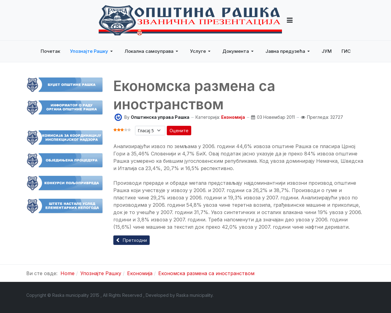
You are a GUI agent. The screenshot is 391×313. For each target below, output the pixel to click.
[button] (290, 20)
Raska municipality (194, 295)
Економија (233, 117)
